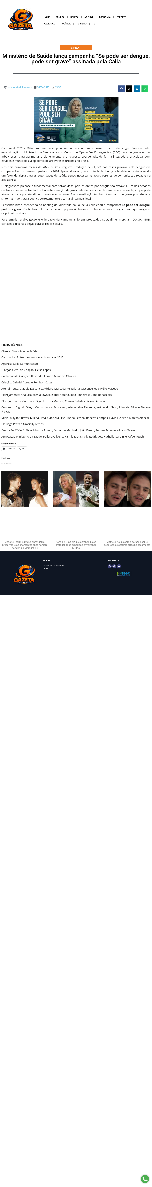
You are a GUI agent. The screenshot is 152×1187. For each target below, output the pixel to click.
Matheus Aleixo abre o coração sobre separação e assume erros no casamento (127, 543)
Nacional (49, 23)
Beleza (74, 17)
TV (93, 23)
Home (47, 17)
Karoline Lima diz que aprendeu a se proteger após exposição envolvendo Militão (76, 544)
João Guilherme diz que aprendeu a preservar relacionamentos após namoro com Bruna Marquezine (25, 544)
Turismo (82, 23)
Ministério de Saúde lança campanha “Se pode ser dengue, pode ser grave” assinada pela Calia (76, 59)
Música (60, 17)
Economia (105, 17)
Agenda (88, 17)
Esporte (121, 17)
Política (66, 23)
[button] (121, 88)
